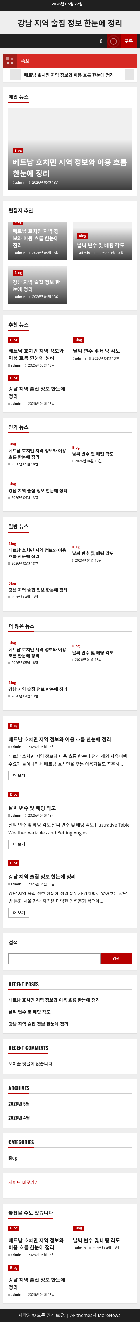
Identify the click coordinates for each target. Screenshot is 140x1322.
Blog (18, 150)
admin (20, 182)
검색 (13, 942)
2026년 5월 (19, 1103)
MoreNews (109, 1315)
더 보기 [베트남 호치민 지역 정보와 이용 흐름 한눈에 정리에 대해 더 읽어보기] (20, 776)
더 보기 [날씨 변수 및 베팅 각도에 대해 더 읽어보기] (20, 845)
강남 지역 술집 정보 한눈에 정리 (70, 22)
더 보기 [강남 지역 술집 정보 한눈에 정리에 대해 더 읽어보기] (20, 914)
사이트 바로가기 (23, 1182)
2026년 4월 (19, 1117)
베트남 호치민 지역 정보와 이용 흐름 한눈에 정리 (62, 74)
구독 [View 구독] (120, 41)
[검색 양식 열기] (101, 41)
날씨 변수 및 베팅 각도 (100, 245)
